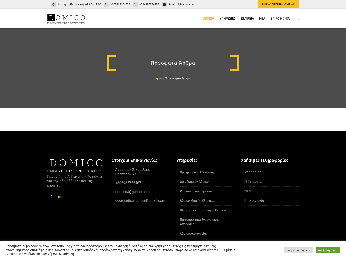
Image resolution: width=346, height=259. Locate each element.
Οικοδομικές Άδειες (194, 181)
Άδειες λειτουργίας (193, 233)
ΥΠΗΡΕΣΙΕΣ (227, 18)
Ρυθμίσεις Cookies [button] (298, 250)
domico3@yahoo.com (181, 4)
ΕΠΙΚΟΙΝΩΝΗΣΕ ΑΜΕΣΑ (278, 4)
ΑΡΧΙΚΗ (208, 18)
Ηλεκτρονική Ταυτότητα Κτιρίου (203, 210)
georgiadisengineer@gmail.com (140, 201)
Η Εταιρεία (253, 182)
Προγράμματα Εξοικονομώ (198, 172)
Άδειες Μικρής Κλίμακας (197, 200)
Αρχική (159, 78)
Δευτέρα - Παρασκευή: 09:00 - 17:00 (79, 4)
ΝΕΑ (262, 18)
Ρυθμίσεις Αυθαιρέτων (196, 191)
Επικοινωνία (254, 201)
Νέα (247, 191)
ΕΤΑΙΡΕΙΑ (247, 18)
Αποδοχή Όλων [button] (328, 250)
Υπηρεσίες (252, 172)
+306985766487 (149, 4)
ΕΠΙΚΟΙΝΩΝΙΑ (280, 18)
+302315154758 (120, 4)
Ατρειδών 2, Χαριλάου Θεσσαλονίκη (133, 172)
